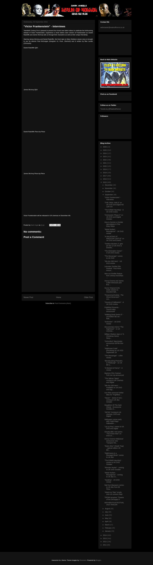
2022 (105, 160)
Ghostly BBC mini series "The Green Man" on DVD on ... (113, 434)
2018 (105, 173)
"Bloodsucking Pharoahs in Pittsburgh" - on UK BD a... (113, 363)
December (109, 185)
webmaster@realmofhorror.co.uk (112, 27)
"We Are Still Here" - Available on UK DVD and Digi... (113, 387)
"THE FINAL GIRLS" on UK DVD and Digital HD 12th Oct (114, 205)
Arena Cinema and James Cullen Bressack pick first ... (114, 283)
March (107, 525)
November (109, 188)
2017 (105, 176)
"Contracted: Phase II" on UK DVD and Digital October (113, 217)
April (107, 521)
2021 (105, 163)
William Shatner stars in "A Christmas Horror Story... (114, 336)
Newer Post (28, 297)
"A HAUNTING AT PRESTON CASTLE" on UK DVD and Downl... (114, 238)
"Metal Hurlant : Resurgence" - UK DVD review (113, 231)
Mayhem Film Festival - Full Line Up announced (114, 374)
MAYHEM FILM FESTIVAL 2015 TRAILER (114, 504)
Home (58, 297)
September (109, 195)
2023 (105, 156)
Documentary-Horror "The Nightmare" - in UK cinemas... (113, 329)
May (106, 518)
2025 (105, 150)
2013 (105, 538)
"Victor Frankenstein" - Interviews (112, 198)
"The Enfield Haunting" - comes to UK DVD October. (113, 462)
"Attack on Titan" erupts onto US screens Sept (113, 493)
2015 (105, 182)
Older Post (88, 297)
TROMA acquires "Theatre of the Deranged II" (114, 498)
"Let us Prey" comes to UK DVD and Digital (114, 428)
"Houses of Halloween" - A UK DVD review (114, 303)
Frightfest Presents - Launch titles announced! (111, 309)
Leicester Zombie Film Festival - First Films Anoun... (112, 268)
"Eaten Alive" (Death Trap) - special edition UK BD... (114, 448)
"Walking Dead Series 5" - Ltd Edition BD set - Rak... (113, 317)
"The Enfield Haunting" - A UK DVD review (113, 211)
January (108, 531)
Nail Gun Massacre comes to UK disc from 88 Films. (114, 487)
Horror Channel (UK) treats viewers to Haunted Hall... (112, 290)
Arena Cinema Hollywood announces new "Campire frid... (113, 441)
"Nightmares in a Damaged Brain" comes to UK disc (114, 455)
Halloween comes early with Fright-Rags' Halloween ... (113, 421)
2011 (105, 545)
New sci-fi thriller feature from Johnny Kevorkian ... (113, 276)
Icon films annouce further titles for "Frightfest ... (113, 394)
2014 (105, 535)
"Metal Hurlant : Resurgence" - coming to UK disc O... (113, 475)
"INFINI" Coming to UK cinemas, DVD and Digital (112, 414)
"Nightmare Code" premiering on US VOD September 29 (113, 350)
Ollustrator (82, 560)
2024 (105, 153)
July (106, 512)
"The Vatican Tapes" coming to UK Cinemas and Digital (113, 380)
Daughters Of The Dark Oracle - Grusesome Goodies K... (112, 407)
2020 (105, 166)
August (107, 509)
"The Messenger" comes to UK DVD (113, 257)
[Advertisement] (111, 44)
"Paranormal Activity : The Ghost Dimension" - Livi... (113, 297)
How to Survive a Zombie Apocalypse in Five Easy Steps (113, 224)
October (108, 191)
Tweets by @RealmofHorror (110, 109)
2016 (105, 179)
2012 (105, 542)
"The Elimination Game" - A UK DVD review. (113, 252)
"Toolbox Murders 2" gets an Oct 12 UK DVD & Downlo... (113, 246)
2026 (105, 147)
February (108, 528)
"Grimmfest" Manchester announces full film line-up (113, 343)
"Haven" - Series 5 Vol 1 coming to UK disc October (113, 400)
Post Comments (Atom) (63, 303)
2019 (105, 169)
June (107, 515)
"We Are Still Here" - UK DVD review (113, 262)
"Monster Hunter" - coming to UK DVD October (114, 468)
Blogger (98, 560)
